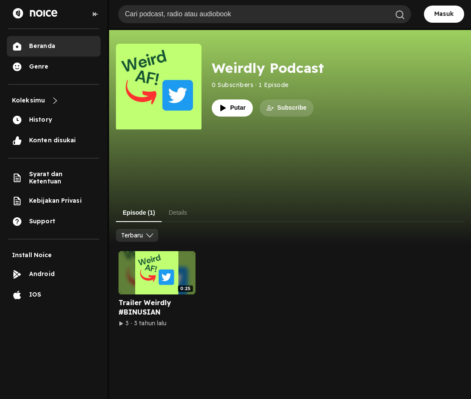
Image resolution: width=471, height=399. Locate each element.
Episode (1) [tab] (139, 212)
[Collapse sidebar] (95, 14)
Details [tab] (178, 212)
